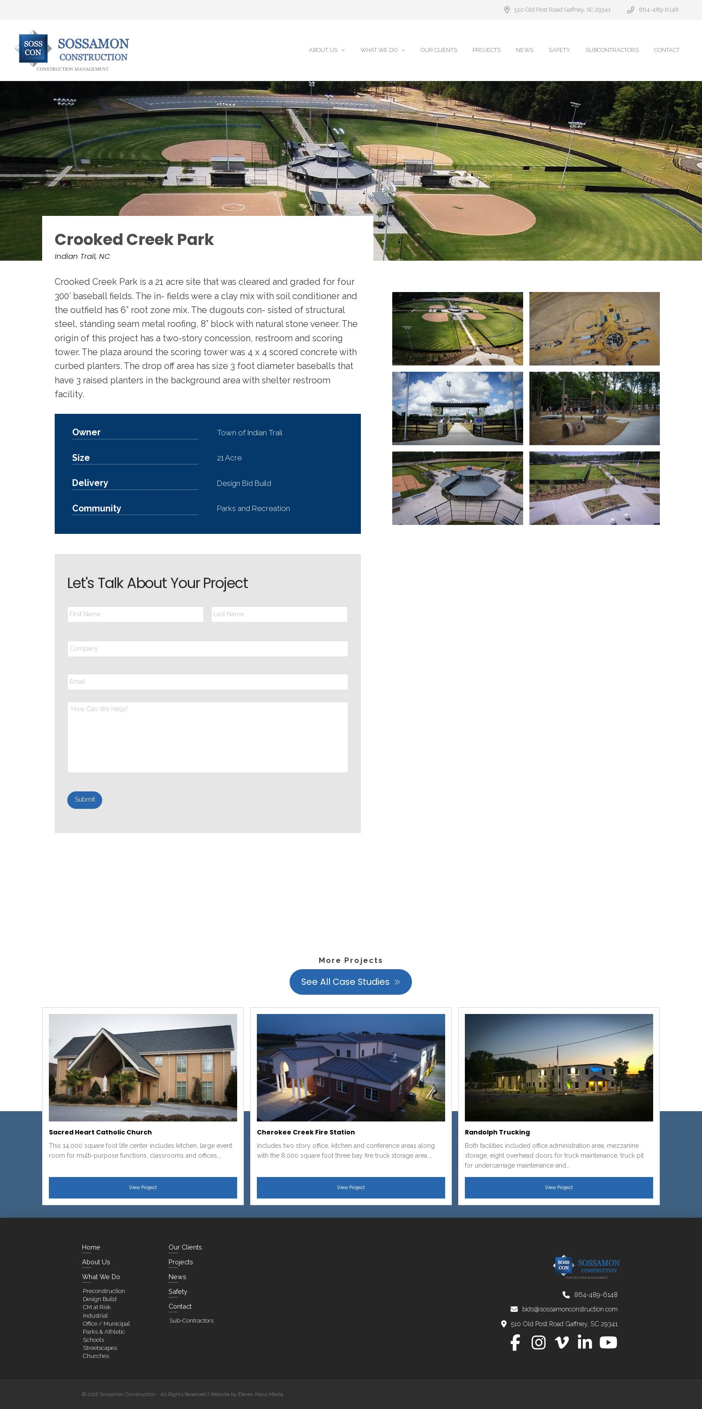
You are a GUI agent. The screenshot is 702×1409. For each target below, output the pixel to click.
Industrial (95, 1315)
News (177, 1276)
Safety (178, 1291)
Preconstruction (104, 1291)
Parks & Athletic (104, 1331)
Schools (93, 1339)
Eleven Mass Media (260, 1394)
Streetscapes (100, 1348)
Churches (96, 1356)
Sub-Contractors (191, 1320)
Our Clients (185, 1247)
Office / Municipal (106, 1323)
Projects (181, 1262)
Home (91, 1247)
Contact (180, 1306)
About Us (96, 1262)
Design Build (100, 1299)
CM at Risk (97, 1307)
